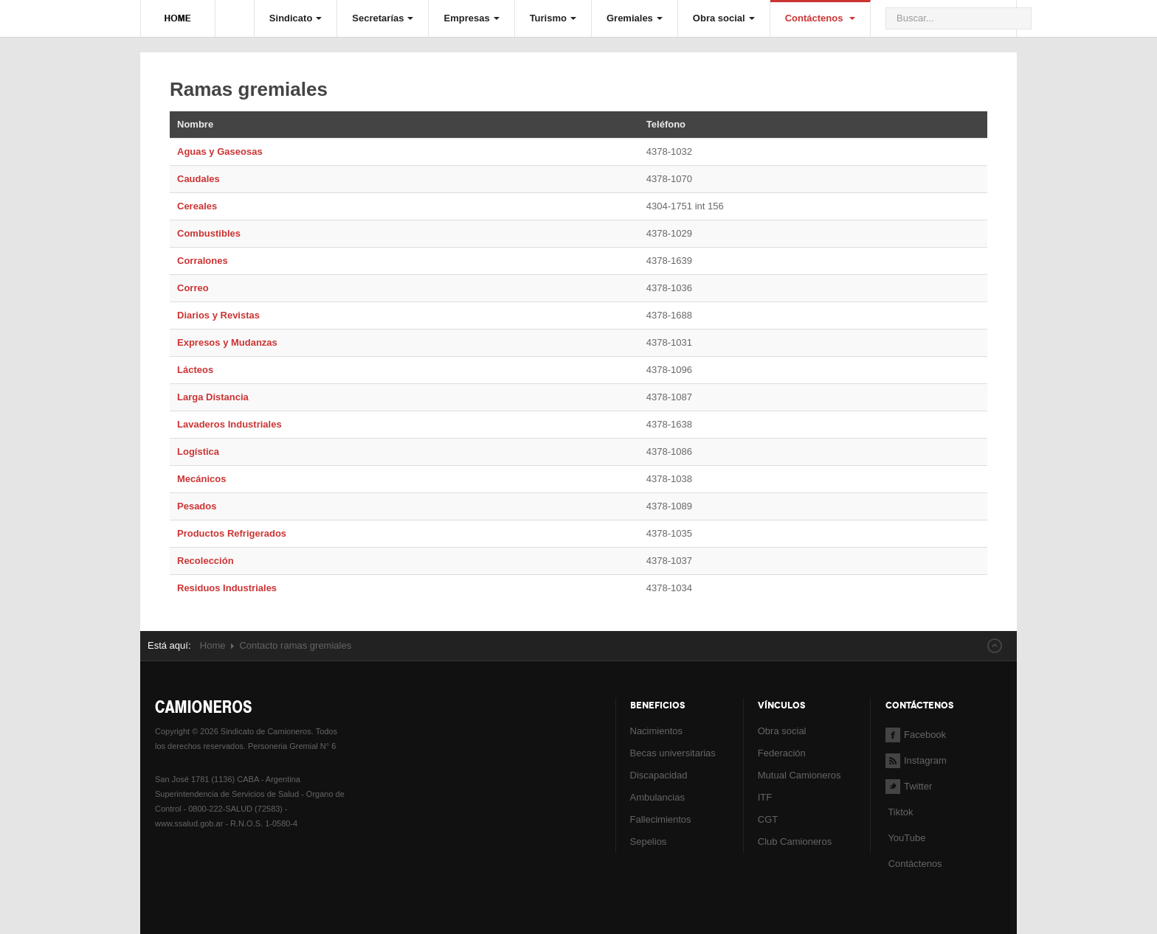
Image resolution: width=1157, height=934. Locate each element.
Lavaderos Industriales (229, 424)
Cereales (197, 206)
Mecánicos (201, 478)
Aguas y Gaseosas (220, 151)
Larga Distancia (213, 396)
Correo (193, 287)
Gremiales (635, 18)
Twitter (908, 786)
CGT (768, 819)
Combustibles (209, 233)
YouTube (905, 837)
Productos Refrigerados (231, 533)
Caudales (198, 178)
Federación (782, 753)
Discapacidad (659, 775)
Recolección (205, 560)
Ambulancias (657, 797)
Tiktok (900, 812)
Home (213, 645)
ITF (765, 797)
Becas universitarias (673, 753)
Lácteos (195, 369)
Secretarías (382, 18)
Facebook (915, 734)
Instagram (916, 760)
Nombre (195, 124)
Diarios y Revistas (218, 315)
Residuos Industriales (227, 587)
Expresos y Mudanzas (227, 342)
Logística (198, 451)
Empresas (471, 18)
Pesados (196, 506)
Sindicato (295, 18)
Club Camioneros (795, 841)
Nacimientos (656, 730)
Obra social (724, 18)
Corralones (202, 260)
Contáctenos (820, 18)
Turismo (553, 18)
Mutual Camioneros (799, 775)
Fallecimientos (660, 819)
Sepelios (648, 841)
